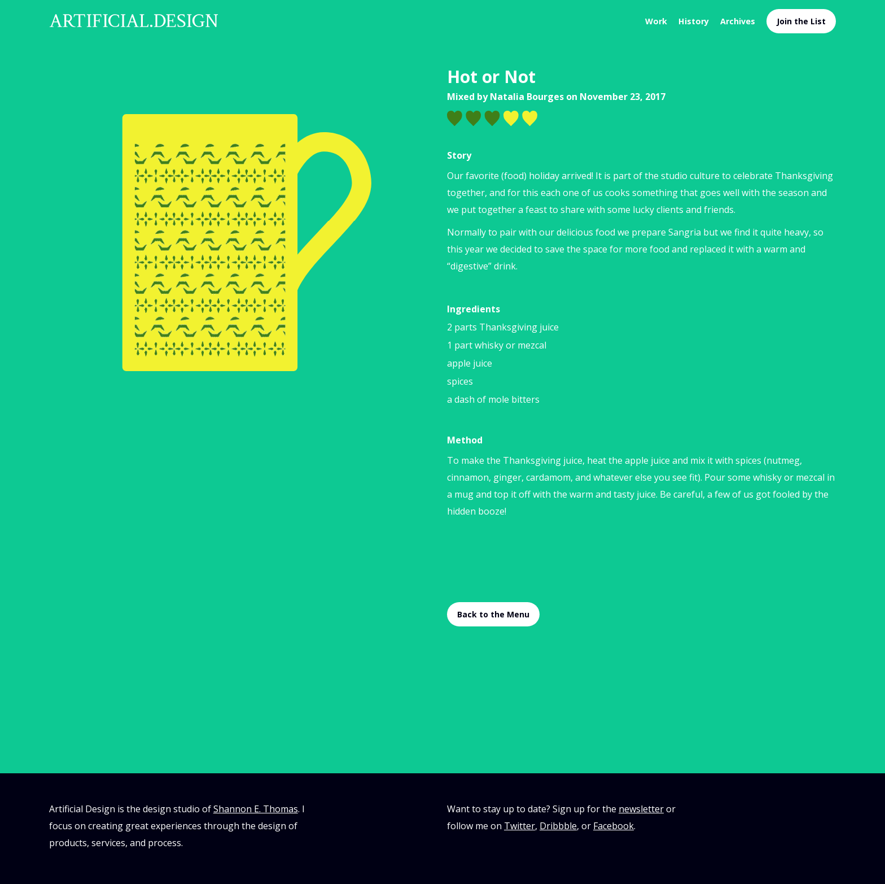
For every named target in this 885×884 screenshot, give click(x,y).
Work (656, 21)
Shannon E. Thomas (255, 809)
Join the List (801, 21)
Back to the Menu (493, 614)
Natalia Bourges (527, 96)
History (693, 21)
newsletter (641, 809)
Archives (737, 21)
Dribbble (558, 826)
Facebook (613, 826)
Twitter (519, 826)
